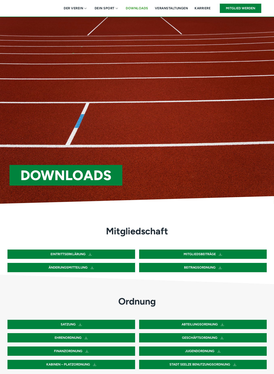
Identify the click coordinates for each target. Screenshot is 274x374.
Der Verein (75, 8)
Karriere (203, 8)
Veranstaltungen (171, 8)
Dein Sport (106, 8)
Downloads (137, 8)
